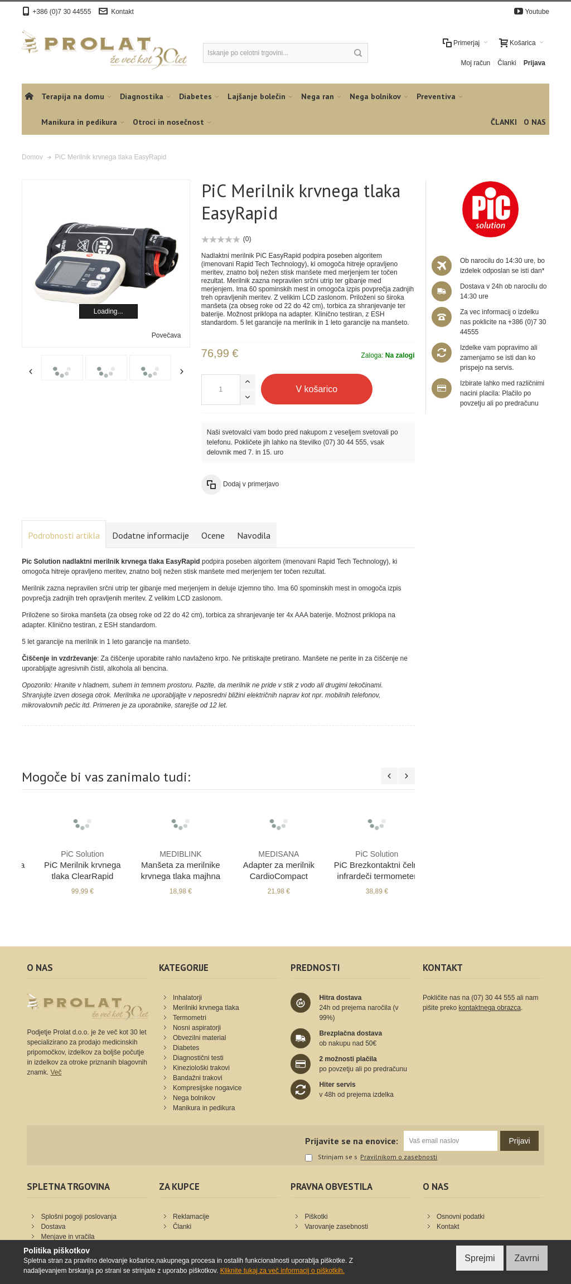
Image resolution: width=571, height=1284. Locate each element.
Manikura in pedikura (204, 1108)
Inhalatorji (187, 998)
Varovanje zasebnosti (336, 1227)
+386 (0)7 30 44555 (61, 12)
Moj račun (476, 63)
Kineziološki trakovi (201, 1068)
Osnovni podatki (461, 1216)
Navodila (253, 535)
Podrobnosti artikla (64, 535)
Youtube (537, 12)
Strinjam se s (331, 1157)
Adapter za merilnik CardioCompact (365, 864)
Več (55, 1072)
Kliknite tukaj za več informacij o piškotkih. (282, 1271)
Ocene (213, 535)
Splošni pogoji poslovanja (78, 1216)
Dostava (53, 1227)
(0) (247, 239)
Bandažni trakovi (197, 1078)
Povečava (166, 335)
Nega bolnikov (194, 1098)
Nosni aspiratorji (197, 1028)
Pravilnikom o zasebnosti (398, 1157)
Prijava (534, 63)
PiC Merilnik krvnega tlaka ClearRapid (168, 864)
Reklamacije (191, 1216)
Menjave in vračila (67, 1237)
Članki (506, 63)
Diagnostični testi (198, 1058)
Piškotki (315, 1216)
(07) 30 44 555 (345, 442)
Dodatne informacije (150, 535)
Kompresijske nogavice (207, 1088)
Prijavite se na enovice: (351, 1140)
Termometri (189, 1018)
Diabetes (186, 1048)
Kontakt (122, 12)
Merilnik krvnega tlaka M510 (70, 864)
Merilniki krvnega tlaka (206, 1008)
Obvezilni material (199, 1038)
